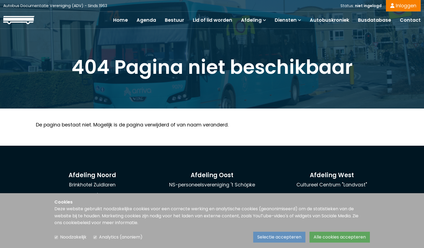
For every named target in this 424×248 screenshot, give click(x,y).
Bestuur (174, 20)
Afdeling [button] (253, 20)
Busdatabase (374, 20)
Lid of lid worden (212, 20)
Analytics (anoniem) (121, 237)
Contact (410, 20)
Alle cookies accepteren (340, 237)
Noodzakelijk (73, 237)
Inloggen (403, 5)
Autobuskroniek (329, 20)
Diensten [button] (288, 20)
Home (120, 20)
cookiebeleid (76, 223)
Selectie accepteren (279, 237)
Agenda (146, 20)
